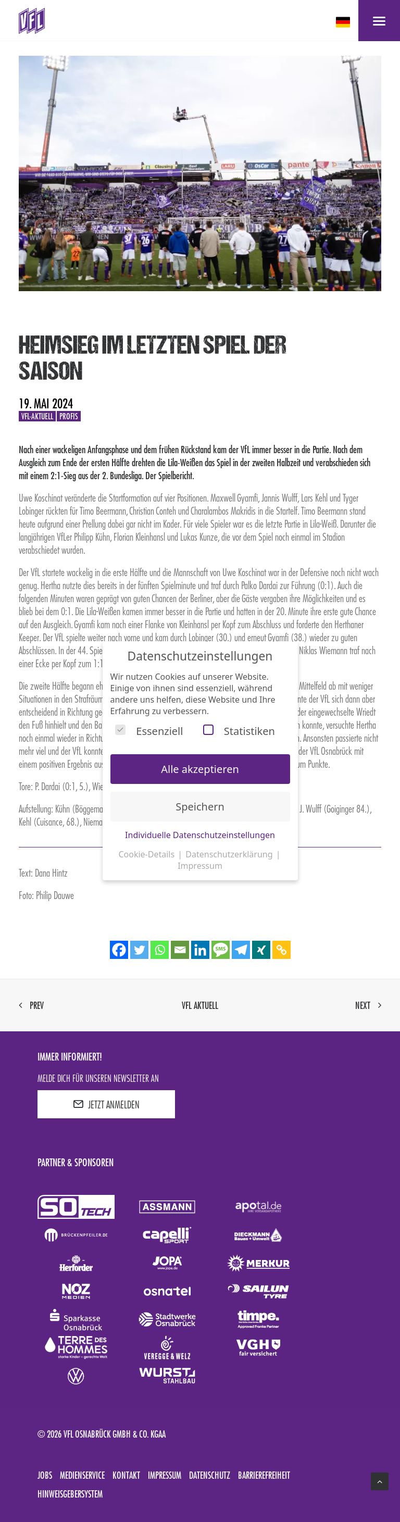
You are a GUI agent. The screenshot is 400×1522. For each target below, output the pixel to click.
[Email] (180, 950)
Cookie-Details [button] (147, 854)
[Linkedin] (200, 950)
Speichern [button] (200, 807)
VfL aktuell (200, 1005)
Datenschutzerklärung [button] (229, 854)
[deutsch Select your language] (344, 22)
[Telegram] (241, 950)
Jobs (45, 1475)
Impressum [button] (200, 865)
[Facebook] (119, 950)
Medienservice (82, 1475)
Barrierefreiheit (264, 1475)
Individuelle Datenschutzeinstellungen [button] (200, 835)
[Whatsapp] (160, 950)
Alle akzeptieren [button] (200, 769)
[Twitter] (139, 950)
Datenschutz (209, 1475)
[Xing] (261, 950)
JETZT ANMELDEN (106, 1104)
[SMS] (220, 950)
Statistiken (239, 731)
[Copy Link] (281, 950)
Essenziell (149, 731)
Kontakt (126, 1475)
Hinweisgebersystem (70, 1494)
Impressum (164, 1475)
